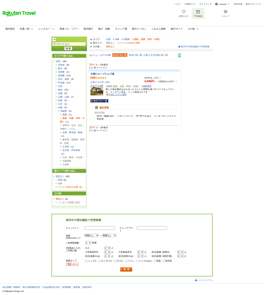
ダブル (120, 261)
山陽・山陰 (63, 97)
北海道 (61, 65)
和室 (158, 261)
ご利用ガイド (190, 4)
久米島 (65, 146)
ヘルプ (177, 4)
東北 (60, 68)
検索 (126, 269)
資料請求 (87, 287)
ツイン (131, 261)
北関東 (61, 72)
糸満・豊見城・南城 (72, 132)
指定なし (110, 43)
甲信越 (61, 82)
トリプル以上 (145, 261)
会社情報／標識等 (11, 287)
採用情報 (66, 287)
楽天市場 (238, 4)
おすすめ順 (105, 55)
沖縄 (117, 39)
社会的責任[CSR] (51, 287)
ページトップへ (205, 280)
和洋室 (168, 261)
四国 (60, 100)
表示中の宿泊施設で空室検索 (195, 46)
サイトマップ (205, 4)
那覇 (64, 114)
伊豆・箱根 (63, 79)
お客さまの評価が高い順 (155, 55)
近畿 (60, 93)
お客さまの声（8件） (101, 82)
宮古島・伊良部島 (71, 150)
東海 (60, 89)
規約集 (76, 287)
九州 (60, 104)
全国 (108, 39)
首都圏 (61, 75)
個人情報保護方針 (31, 287)
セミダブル (106, 261)
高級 (60, 180)
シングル (92, 261)
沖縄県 (126, 39)
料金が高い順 (135, 55)
